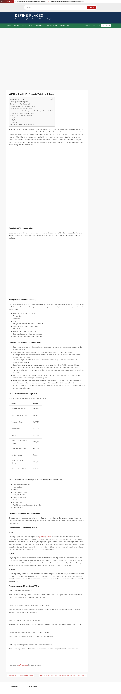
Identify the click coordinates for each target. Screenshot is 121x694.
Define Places (29, 15)
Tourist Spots (26, 25)
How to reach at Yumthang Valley (21, 115)
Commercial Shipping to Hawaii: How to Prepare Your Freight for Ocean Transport (79, 2)
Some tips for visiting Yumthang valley (22, 106)
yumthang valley (45, 537)
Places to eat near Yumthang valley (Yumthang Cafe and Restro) (31, 111)
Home (9, 25)
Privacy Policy (32, 686)
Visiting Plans (52, 25)
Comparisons (39, 25)
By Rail (14, 120)
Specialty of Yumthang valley (19, 102)
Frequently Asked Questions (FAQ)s (22, 124)
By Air (14, 118)
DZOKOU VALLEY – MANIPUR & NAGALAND (21, 675)
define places (23, 665)
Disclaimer (14, 686)
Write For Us (64, 25)
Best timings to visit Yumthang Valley (22, 113)
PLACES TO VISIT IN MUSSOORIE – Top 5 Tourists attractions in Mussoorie (62, 675)
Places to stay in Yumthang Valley (21, 109)
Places (16, 25)
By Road (14, 122)
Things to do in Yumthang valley (20, 104)
